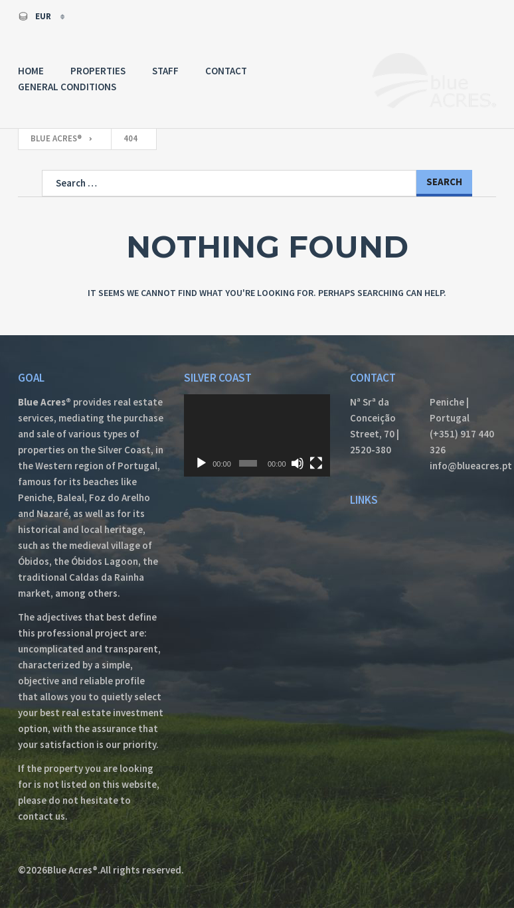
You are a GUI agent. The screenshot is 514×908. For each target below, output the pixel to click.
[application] (257, 435)
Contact (226, 70)
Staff (165, 70)
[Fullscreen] (316, 463)
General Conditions (67, 86)
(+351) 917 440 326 (462, 441)
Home (31, 70)
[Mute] (297, 463)
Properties (98, 70)
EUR (35, 16)
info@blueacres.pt (463, 465)
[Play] (201, 463)
